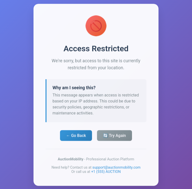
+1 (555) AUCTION (106, 173)
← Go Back (76, 136)
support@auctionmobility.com (116, 168)
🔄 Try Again (114, 136)
